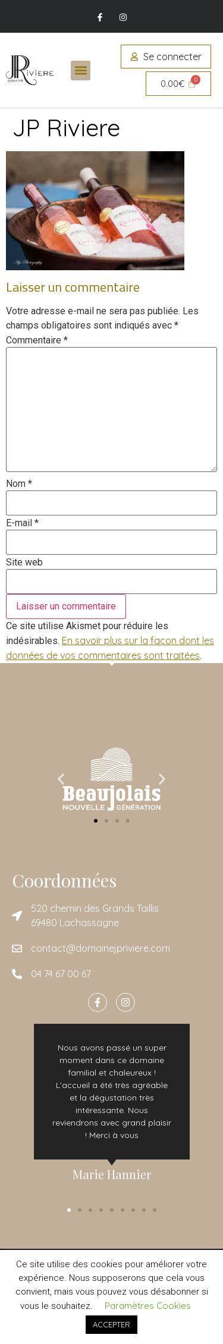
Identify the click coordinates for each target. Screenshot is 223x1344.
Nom (19, 484)
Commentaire (37, 340)
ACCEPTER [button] (111, 1324)
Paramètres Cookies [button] (148, 1305)
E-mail (22, 523)
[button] (80, 70)
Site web (24, 562)
